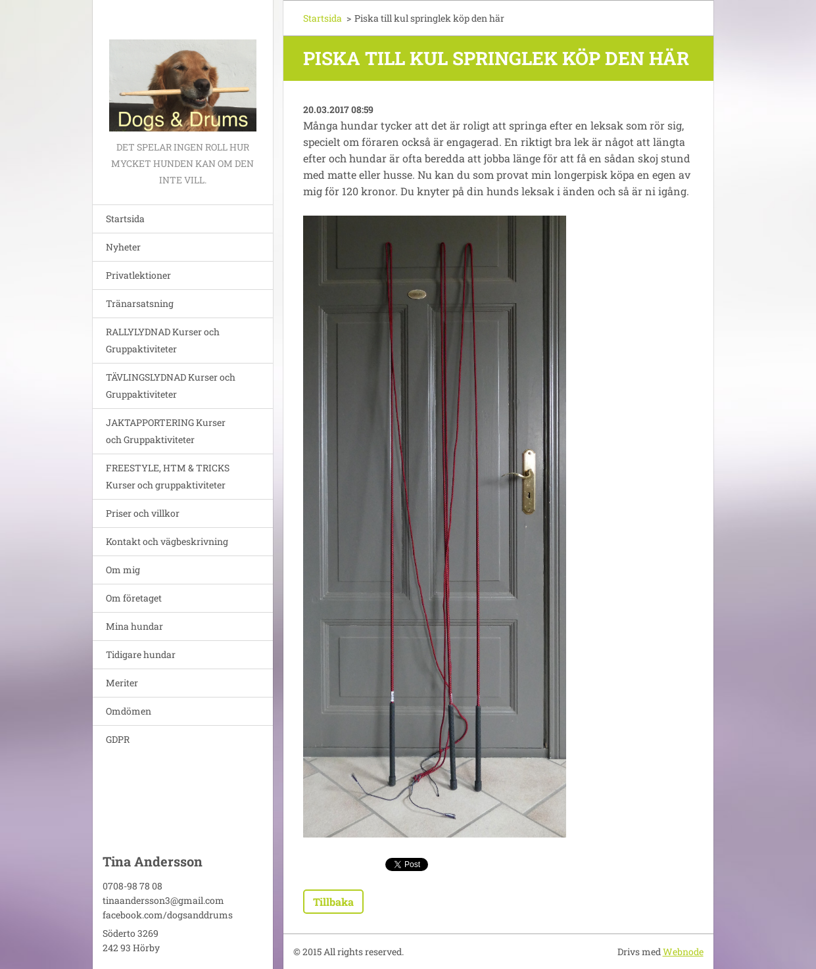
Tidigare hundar (141, 654)
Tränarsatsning (140, 303)
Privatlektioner (138, 275)
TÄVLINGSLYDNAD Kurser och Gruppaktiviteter (170, 385)
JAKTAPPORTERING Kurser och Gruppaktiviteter (166, 431)
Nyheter (123, 247)
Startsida (125, 218)
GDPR (118, 739)
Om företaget (134, 598)
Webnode (683, 951)
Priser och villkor (143, 513)
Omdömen (128, 711)
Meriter (122, 682)
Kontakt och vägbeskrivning (167, 541)
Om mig (123, 569)
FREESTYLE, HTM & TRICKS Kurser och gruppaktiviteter (167, 476)
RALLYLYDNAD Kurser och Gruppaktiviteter (163, 340)
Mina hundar (134, 626)
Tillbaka (333, 902)
